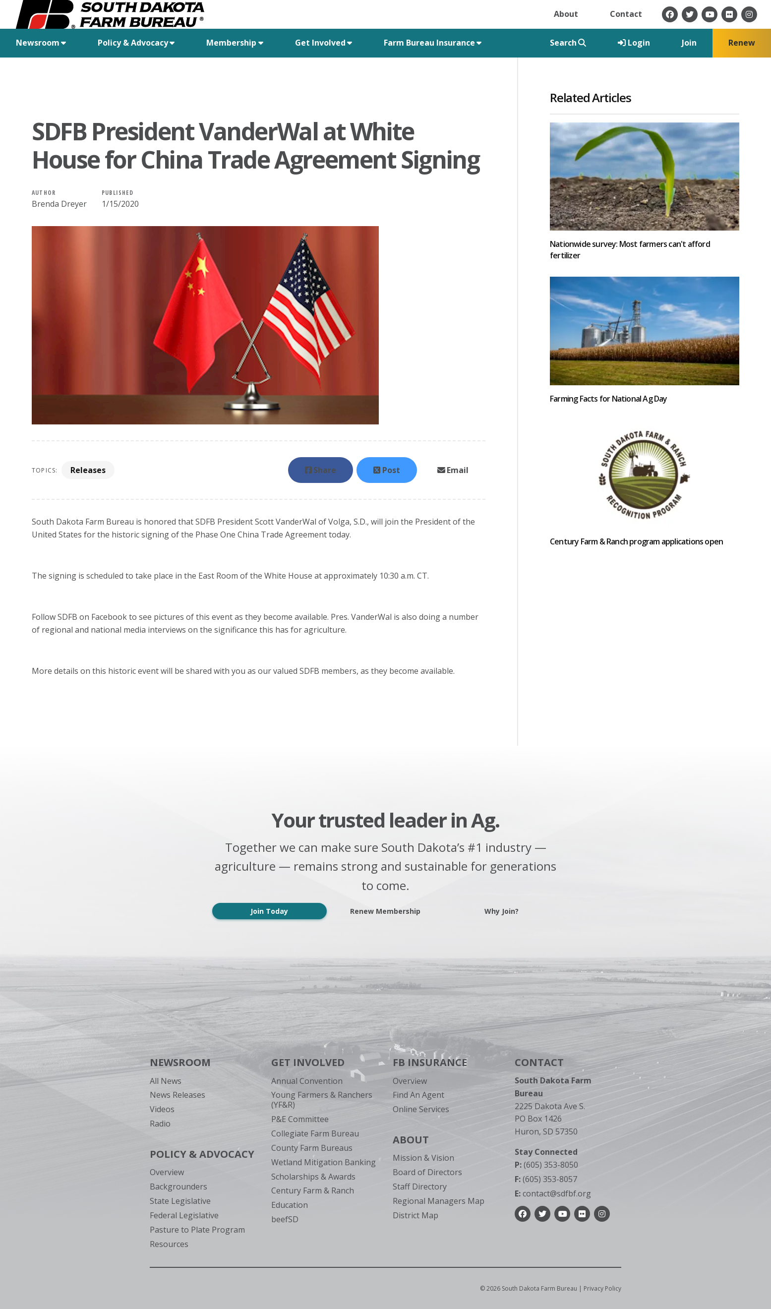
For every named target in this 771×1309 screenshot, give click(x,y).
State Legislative (180, 1200)
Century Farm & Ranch (312, 1190)
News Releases (177, 1094)
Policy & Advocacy (202, 1154)
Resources (169, 1244)
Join (689, 42)
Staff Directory (420, 1186)
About (566, 13)
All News (165, 1080)
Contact (626, 13)
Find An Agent (418, 1094)
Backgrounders (178, 1186)
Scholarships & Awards (313, 1176)
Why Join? (501, 911)
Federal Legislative (184, 1215)
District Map (415, 1215)
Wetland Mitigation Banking (323, 1162)
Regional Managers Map (438, 1200)
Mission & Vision (423, 1157)
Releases (88, 470)
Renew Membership (385, 911)
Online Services (421, 1109)
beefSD (284, 1219)
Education (289, 1204)
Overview (167, 1172)
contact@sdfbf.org (553, 1193)
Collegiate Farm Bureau (315, 1133)
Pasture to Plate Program (197, 1229)
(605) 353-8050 (546, 1164)
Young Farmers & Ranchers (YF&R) (321, 1099)
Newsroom (180, 1062)
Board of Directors (427, 1172)
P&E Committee (300, 1119)
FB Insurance (430, 1062)
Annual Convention (307, 1080)
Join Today (269, 911)
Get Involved (308, 1062)
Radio (160, 1123)
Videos (162, 1109)
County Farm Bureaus (312, 1147)
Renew (741, 42)
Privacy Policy (602, 1288)
